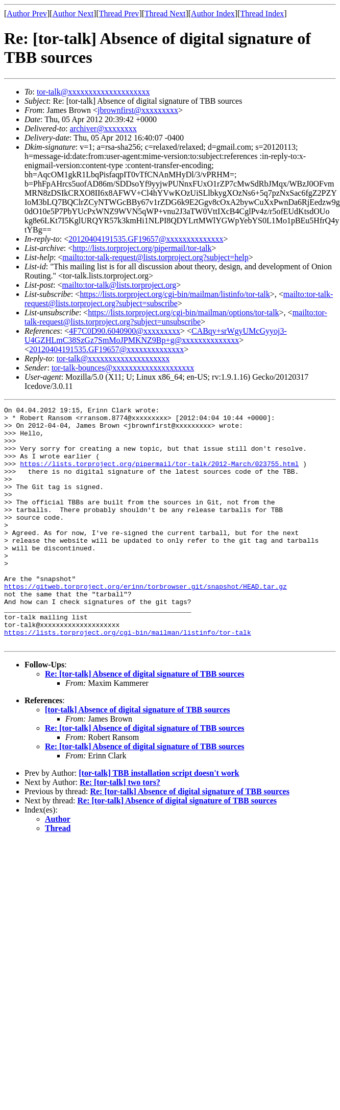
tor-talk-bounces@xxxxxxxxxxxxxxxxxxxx (123, 367)
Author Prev (27, 13)
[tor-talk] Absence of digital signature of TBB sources (137, 757)
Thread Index (262, 13)
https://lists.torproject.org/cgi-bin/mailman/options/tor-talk (183, 312)
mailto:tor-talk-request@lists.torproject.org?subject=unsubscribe (176, 317)
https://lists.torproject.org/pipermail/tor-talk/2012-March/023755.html (159, 475)
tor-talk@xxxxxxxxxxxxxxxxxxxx (93, 91)
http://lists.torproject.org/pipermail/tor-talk (141, 248)
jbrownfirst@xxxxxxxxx (138, 110)
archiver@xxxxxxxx (103, 128)
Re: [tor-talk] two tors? (120, 829)
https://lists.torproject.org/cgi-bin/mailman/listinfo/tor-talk (175, 294)
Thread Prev (119, 13)
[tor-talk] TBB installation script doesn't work (159, 820)
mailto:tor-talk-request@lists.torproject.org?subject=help (155, 257)
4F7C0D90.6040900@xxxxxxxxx (124, 331)
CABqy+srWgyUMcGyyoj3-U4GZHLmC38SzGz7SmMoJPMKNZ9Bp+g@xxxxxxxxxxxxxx (156, 335)
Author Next (73, 13)
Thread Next (164, 13)
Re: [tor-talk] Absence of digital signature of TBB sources (145, 721)
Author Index (213, 13)
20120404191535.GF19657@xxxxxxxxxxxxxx (145, 239)
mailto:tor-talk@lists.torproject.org (119, 285)
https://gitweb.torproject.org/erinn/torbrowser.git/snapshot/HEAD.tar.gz (145, 623)
